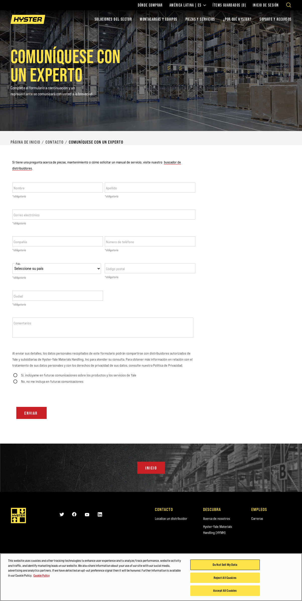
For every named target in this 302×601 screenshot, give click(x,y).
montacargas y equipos (158, 19)
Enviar (31, 413)
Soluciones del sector (113, 19)
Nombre (19, 188)
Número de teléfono (120, 242)
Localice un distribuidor (171, 519)
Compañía (20, 242)
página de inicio (25, 142)
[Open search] (289, 5)
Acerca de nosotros (216, 519)
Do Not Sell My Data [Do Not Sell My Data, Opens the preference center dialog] (225, 565)
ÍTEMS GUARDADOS (229, 5)
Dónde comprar (150, 5)
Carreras (257, 519)
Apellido (111, 188)
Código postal (115, 269)
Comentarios (22, 323)
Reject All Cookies (225, 578)
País (18, 264)
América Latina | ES (187, 5)
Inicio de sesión (266, 5)
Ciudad (18, 296)
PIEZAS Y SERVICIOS (200, 19)
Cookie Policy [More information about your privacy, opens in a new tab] (41, 575)
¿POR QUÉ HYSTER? (237, 19)
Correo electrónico (27, 215)
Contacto (54, 142)
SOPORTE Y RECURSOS (275, 19)
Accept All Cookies (225, 591)
